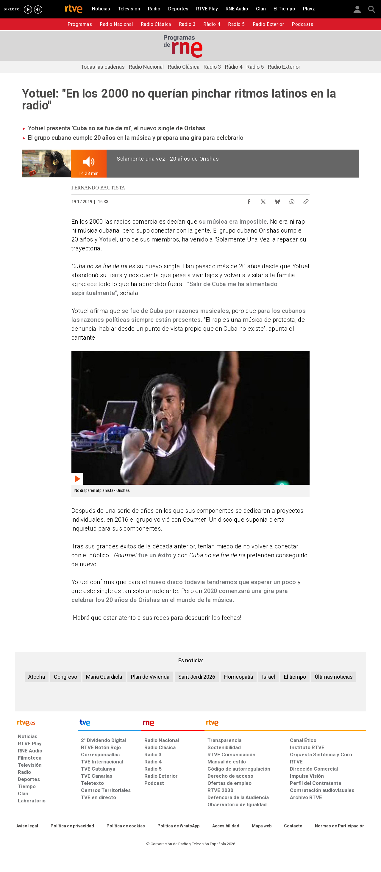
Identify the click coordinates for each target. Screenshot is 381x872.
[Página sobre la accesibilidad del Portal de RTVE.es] (225, 826)
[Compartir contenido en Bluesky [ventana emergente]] (277, 200)
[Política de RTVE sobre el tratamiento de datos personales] (72, 826)
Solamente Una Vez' (244, 239)
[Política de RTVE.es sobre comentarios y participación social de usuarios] (340, 826)
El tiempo (295, 677)
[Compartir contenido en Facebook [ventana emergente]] (249, 200)
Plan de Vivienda (150, 677)
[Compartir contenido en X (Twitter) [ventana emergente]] (263, 200)
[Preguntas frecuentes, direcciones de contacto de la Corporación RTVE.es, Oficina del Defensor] (293, 826)
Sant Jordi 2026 (196, 677)
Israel (268, 677)
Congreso (65, 677)
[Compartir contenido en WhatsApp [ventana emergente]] (292, 200)
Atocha (36, 677)
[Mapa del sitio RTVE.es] (261, 826)
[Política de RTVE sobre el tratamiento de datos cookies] (126, 826)
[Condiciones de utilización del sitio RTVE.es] (27, 826)
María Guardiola (104, 677)
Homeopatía (238, 677)
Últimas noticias (334, 677)
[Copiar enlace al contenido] (306, 200)
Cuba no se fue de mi (99, 266)
